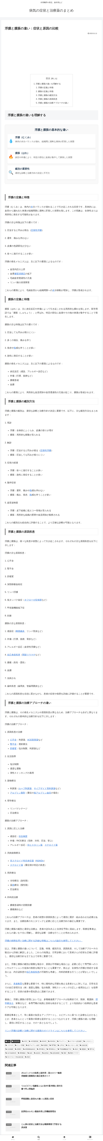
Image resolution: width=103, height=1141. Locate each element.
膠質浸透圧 (19, 274)
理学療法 (41, 1050)
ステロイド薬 (51, 845)
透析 (64, 1054)
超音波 (45, 1054)
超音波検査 (55, 1054)
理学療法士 (51, 1050)
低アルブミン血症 (42, 793)
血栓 (30, 1054)
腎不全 (13, 745)
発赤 (75, 1050)
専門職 (53, 1046)
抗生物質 (23, 837)
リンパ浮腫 (19, 1046)
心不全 (13, 740)
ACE (24, 1042)
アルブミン (61, 1042)
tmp (8, 1042)
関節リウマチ (28, 655)
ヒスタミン (88, 1042)
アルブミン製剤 (17, 793)
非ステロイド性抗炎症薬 (22, 861)
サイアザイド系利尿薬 (44, 789)
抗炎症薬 (83, 1046)
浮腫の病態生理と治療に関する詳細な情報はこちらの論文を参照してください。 (44, 941)
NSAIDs (40, 861)
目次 (48, 78)
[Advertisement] (51, 53)
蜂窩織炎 (22, 1054)
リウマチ (9, 1046)
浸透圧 (18, 1050)
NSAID (43, 1042)
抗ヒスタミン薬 (34, 845)
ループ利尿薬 (25, 789)
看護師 (83, 1050)
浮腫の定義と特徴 (45, 88)
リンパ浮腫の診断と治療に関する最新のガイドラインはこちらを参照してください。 (46, 1031)
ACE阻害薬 (32, 740)
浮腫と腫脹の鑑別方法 (47, 95)
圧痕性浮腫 (36, 231)
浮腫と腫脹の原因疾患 (47, 99)
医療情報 (16, 1042)
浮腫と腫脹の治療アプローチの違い (53, 103)
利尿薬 (44, 1046)
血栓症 (37, 1054)
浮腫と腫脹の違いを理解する (48, 84)
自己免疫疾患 (13, 655)
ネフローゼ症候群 (33, 600)
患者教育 (17, 984)
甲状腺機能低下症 (64, 1050)
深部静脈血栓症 (29, 1050)
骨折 (27, 1057)
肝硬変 (13, 749)
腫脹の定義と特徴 (45, 92)
